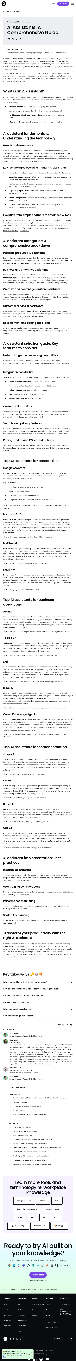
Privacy (50, 1350)
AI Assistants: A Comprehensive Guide (44, 1289)
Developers (22, 1320)
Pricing (5, 1305)
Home (5, 1289)
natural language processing (34, 156)
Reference (12, 1289)
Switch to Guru (51, 1322)
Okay (29, 1354)
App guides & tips (24, 1289)
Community (22, 1326)
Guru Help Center (38, 1305)
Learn (20, 1305)
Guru (16, 952)
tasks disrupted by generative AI (16, 231)
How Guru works (8, 1310)
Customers (21, 1310)
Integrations (7, 1315)
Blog (19, 1331)
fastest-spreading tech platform (53, 61)
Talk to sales (63, 3)
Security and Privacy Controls (33, 431)
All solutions (7, 1326)
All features (7, 1320)
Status (34, 1310)
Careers (49, 1305)
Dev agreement (41, 1350)
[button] (72, 3)
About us (49, 1310)
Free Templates (51, 1327)
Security (34, 1315)
